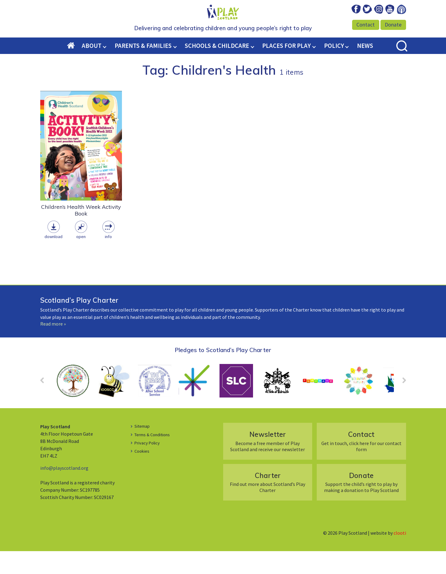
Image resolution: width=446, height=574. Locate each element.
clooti (400, 556)
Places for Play (286, 69)
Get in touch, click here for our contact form (361, 464)
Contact (365, 24)
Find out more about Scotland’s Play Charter (267, 505)
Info (108, 259)
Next (401, 405)
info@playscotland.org (64, 491)
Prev (45, 405)
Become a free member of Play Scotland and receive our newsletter (267, 464)
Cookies (142, 474)
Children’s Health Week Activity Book (81, 233)
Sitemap (143, 449)
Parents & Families (143, 69)
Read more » (53, 347)
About (92, 69)
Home (74, 69)
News (365, 69)
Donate (393, 24)
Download (53, 259)
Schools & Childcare (217, 69)
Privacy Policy (148, 465)
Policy (334, 69)
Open (81, 259)
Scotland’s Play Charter (79, 323)
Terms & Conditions (155, 457)
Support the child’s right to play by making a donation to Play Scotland (361, 505)
